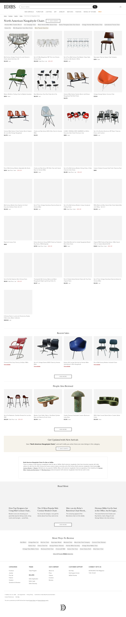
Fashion (78, 12)
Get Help (71, 570)
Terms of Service (42, 600)
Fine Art (11, 575)
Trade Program (33, 570)
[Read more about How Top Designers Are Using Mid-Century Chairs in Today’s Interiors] (20, 505)
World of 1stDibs (90, 12)
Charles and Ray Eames (33, 470)
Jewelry (62, 12)
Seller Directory (33, 583)
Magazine (96, 570)
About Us (51, 570)
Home (5, 16)
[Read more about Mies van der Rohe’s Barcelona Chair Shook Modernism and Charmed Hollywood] (77, 505)
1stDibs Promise (73, 575)
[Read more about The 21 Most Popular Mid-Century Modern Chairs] (48, 505)
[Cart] (120, 6)
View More (63, 376)
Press (50, 573)
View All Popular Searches (63, 554)
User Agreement (21, 594)
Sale (100, 12)
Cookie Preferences (9, 597)
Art (55, 12)
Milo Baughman (46, 470)
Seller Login (32, 581)
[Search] (57, 7)
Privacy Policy (30, 594)
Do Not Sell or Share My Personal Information (45, 594)
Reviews (51, 580)
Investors (51, 578)
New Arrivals (29, 12)
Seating (16, 16)
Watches (70, 12)
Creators (11, 580)
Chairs (21, 16)
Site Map (17, 597)
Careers (51, 575)
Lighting (49, 12)
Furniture (39, 12)
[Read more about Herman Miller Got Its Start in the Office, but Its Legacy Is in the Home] (106, 505)
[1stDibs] (9, 6)
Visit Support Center (74, 573)
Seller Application (33, 579)
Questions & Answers (14, 582)
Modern (36, 468)
